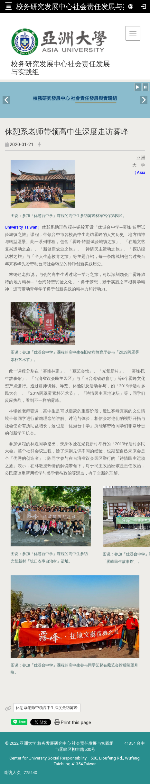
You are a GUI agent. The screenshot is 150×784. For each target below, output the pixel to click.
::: (2, 20)
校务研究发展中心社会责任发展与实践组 (80, 6)
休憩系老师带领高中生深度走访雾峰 (47, 707)
